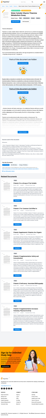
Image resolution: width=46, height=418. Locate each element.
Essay (15, 180)
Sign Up (18, 394)
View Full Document (23, 63)
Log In (17, 396)
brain (7, 46)
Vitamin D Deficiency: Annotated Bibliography (28, 283)
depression (9, 112)
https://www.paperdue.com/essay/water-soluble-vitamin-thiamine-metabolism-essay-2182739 (20, 168)
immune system (16, 41)
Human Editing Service (5, 402)
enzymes (40, 31)
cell (40, 41)
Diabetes (38, 18)
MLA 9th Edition (14, 164)
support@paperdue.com (6, 385)
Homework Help (4, 404)
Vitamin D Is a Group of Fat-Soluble (24, 183)
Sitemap (33, 394)
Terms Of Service (35, 400)
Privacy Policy (35, 396)
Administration (26, 18)
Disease (32, 18)
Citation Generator (4, 400)
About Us (18, 404)
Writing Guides (4, 398)
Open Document (15, 21)
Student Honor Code (36, 398)
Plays (20, 18)
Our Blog (18, 400)
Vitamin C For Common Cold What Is (25, 208)
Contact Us (18, 402)
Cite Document (26, 21)
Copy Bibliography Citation (8, 171)
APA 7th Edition (6, 164)
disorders (9, 110)
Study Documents (4, 394)
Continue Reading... (23, 132)
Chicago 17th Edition (23, 164)
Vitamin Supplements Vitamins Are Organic (27, 232)
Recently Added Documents (37, 404)
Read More (17, 200)
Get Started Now (5, 366)
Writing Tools (3, 396)
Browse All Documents (36, 402)
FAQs (17, 398)
